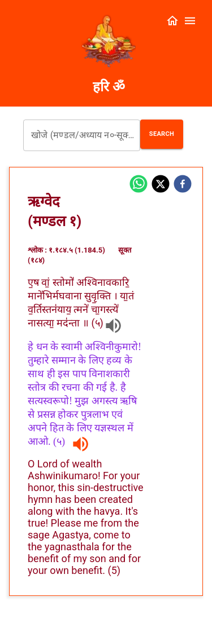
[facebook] (183, 185)
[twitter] (161, 185)
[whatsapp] (138, 185)
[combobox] (81, 135)
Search (161, 134)
